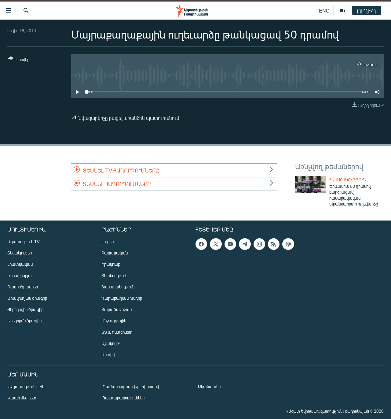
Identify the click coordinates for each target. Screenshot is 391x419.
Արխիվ (108, 354)
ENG (324, 10)
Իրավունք (110, 264)
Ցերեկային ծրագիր (25, 309)
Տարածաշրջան (116, 309)
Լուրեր (107, 241)
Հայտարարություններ (123, 397)
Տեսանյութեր (19, 252)
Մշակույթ (110, 343)
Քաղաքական (114, 252)
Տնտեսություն (114, 275)
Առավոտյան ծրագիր (27, 298)
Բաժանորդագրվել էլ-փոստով (131, 386)
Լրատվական (20, 264)
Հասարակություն (347, 179)
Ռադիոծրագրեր (22, 286)
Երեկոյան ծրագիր (24, 320)
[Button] (18, 60)
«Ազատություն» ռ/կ (25, 386)
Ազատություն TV (23, 241)
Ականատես (209, 386)
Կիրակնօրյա (19, 275)
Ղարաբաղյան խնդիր (121, 298)
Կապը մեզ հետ (21, 397)
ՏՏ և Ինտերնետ (117, 332)
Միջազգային (113, 320)
